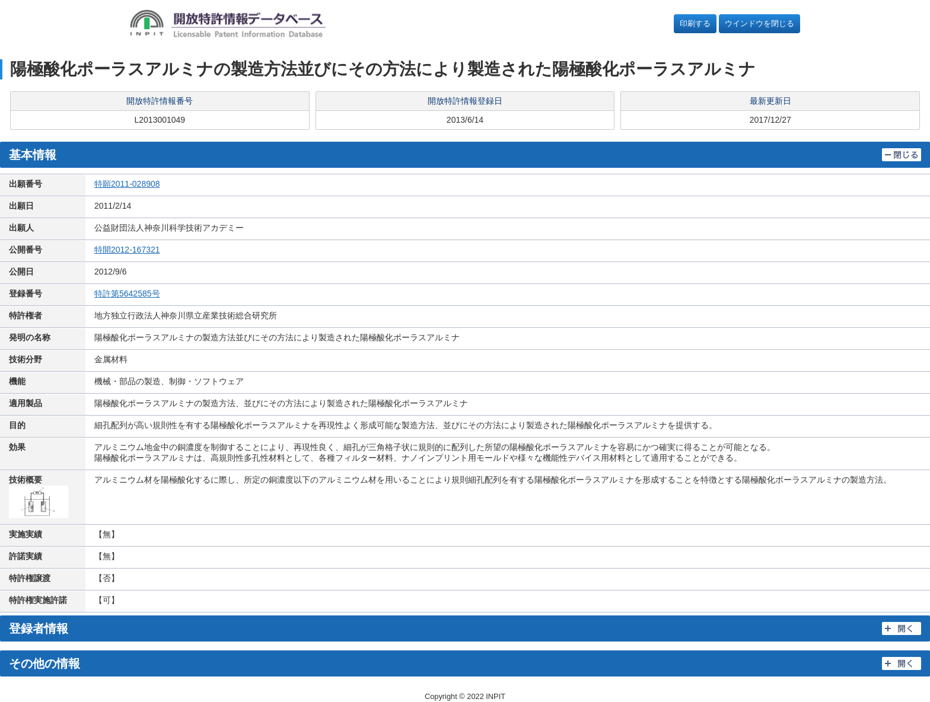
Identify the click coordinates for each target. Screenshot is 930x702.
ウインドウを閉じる (759, 23)
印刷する (695, 23)
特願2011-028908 (127, 184)
